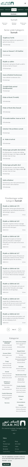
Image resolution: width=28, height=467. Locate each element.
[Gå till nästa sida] (19, 329)
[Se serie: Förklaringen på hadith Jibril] (14, 165)
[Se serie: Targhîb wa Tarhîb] (14, 38)
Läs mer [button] (10, 460)
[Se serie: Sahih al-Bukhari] (14, 180)
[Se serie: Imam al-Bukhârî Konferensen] (14, 75)
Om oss (17, 449)
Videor (16, 446)
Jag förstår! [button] (6, 464)
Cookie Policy (6, 451)
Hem (4, 441)
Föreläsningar (6, 444)
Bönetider (5, 449)
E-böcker (5, 446)
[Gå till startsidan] (7, 3)
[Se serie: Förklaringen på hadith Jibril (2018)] (14, 150)
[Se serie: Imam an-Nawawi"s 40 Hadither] (14, 51)
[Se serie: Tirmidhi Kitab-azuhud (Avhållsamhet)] (14, 87)
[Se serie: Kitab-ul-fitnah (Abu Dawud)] (14, 108)
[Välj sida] (14, 329)
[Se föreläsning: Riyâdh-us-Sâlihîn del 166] (14, 268)
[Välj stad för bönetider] (14, 14)
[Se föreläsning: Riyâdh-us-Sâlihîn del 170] (14, 206)
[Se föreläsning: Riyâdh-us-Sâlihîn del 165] (14, 283)
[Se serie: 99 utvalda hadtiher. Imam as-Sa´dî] (14, 118)
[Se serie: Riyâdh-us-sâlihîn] (14, 61)
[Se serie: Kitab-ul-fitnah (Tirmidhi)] (14, 97)
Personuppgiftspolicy (20, 451)
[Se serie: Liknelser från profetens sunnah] (14, 129)
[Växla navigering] (25, 3)
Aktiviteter (17, 444)
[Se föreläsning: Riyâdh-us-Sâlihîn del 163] (14, 314)
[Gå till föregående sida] (8, 329)
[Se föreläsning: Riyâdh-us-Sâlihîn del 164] (14, 299)
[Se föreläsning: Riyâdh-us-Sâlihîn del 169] (14, 221)
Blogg (16, 441)
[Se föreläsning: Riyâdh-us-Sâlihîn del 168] (14, 236)
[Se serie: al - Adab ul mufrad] (14, 139)
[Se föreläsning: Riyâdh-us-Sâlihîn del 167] (14, 253)
